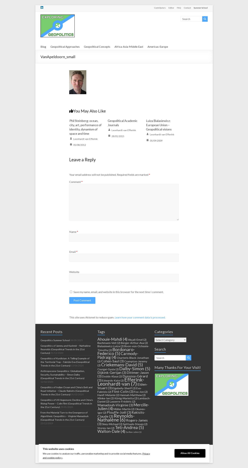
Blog (43, 46)
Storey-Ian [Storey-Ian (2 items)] (106, 428)
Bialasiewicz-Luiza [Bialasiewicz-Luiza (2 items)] (110, 346)
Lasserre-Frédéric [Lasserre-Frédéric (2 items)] (122, 401)
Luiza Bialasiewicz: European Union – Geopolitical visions (159, 125)
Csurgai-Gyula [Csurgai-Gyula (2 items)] (108, 369)
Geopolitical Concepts (97, 46)
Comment (76, 181)
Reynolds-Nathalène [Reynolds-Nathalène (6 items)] (116, 418)
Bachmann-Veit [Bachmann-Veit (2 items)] (108, 342)
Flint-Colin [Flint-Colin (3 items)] (122, 391)
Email (73, 251)
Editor (171, 7)
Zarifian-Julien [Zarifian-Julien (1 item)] (134, 432)
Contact (187, 7)
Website (74, 271)
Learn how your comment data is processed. (140, 317)
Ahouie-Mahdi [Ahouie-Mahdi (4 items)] (112, 339)
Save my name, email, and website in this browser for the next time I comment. (118, 291)
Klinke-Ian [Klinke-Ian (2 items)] (105, 398)
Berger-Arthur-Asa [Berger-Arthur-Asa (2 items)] (134, 342)
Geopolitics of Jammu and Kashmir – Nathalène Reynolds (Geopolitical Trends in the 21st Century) (66, 349)
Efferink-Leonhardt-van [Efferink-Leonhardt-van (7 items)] (120, 382)
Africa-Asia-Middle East (129, 46)
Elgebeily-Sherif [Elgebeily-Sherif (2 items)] (124, 388)
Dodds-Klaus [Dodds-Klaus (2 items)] (112, 376)
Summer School (201, 7)
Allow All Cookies (189, 453)
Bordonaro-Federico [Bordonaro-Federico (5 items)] (116, 351)
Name (73, 231)
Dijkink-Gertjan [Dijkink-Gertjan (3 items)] (111, 372)
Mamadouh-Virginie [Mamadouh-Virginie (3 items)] (115, 405)
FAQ (179, 7)
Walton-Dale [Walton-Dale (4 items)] (111, 431)
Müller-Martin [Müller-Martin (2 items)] (124, 409)
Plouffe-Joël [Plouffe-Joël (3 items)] (119, 412)
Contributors (160, 7)
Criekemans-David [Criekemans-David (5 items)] (122, 364)
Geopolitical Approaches (65, 46)
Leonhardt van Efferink (85, 138)
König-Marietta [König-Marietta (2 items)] (126, 398)
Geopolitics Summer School (55, 340)
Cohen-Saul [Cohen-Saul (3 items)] (112, 361)
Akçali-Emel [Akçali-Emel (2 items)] (137, 339)
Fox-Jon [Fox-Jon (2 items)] (141, 391)
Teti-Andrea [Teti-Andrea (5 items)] (129, 427)
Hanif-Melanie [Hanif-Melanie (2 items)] (108, 395)
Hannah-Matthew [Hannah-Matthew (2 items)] (133, 395)
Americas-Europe (158, 46)
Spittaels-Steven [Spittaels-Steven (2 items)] (135, 424)
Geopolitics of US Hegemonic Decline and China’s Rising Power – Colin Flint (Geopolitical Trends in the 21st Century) (67, 403)
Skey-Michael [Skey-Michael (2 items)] (112, 424)
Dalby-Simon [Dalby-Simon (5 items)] (134, 368)
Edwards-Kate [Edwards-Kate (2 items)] (113, 380)
